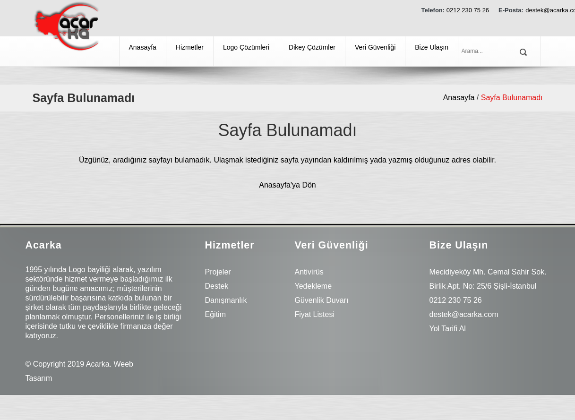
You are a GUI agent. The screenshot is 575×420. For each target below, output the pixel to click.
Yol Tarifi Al (447, 329)
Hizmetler (190, 47)
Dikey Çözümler (312, 47)
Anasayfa (142, 47)
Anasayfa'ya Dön (287, 185)
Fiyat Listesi (315, 314)
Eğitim (215, 314)
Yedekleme (313, 286)
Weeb (124, 364)
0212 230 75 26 (467, 10)
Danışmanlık (226, 300)
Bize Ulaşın (431, 47)
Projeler (218, 272)
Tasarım (39, 378)
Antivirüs (309, 272)
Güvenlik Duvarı (322, 300)
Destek (217, 286)
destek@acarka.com (463, 314)
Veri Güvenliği (375, 47)
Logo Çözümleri (246, 47)
